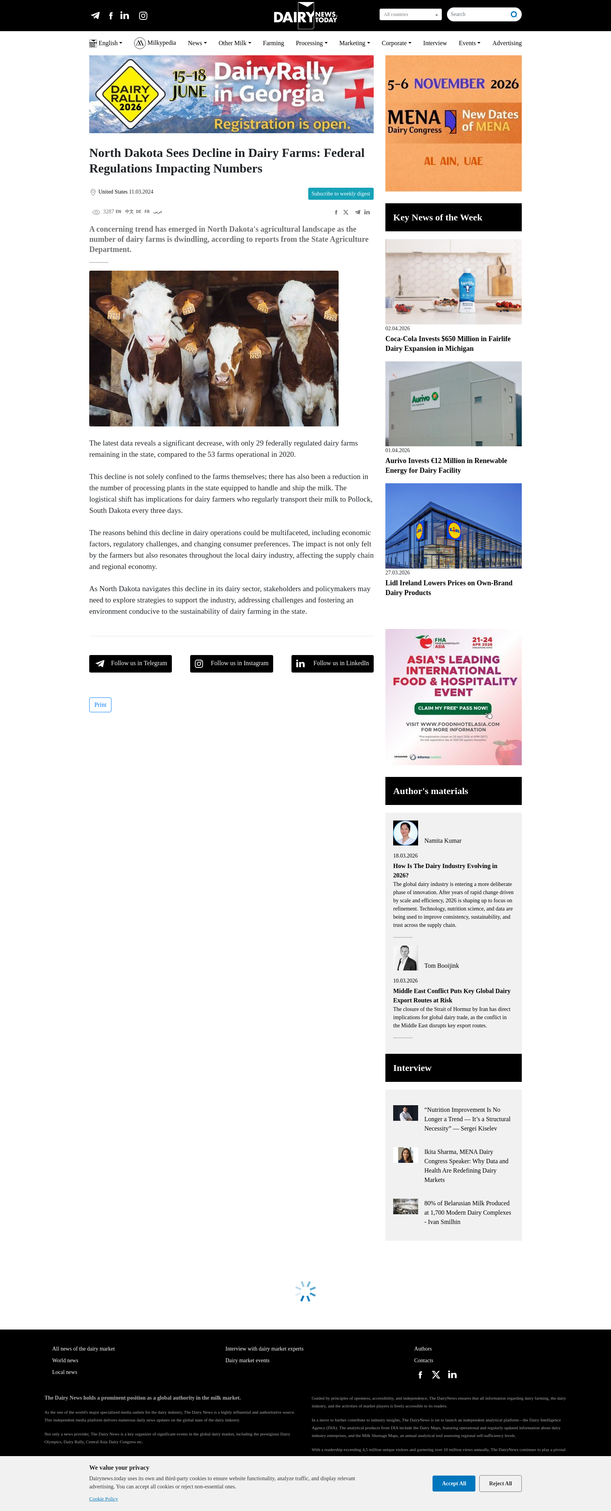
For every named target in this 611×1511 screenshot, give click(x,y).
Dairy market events (248, 1360)
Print (100, 704)
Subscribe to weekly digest (341, 194)
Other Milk (233, 43)
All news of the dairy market (83, 1349)
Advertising (507, 43)
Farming (273, 43)
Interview (435, 43)
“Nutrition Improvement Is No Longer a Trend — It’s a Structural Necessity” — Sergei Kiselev (467, 1119)
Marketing (352, 43)
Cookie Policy (103, 1499)
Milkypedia (155, 43)
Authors (423, 1349)
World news (65, 1360)
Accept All (454, 1483)
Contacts (423, 1360)
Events (467, 43)
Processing (309, 43)
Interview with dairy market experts (265, 1349)
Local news (64, 1372)
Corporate (394, 43)
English (103, 44)
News (195, 43)
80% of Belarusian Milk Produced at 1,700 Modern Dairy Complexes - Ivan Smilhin (467, 1212)
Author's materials (430, 791)
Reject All (500, 1483)
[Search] (477, 14)
